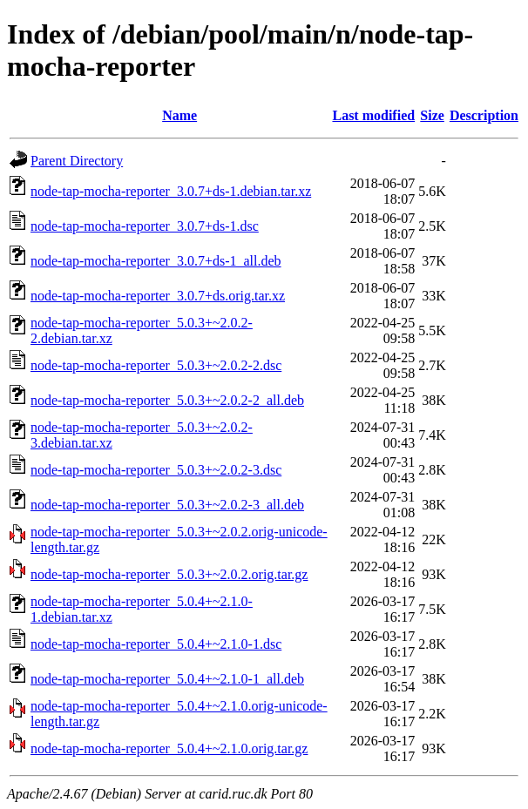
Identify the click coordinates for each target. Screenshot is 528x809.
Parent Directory (76, 160)
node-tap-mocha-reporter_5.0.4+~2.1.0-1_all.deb (167, 678)
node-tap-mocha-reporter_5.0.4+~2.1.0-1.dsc (155, 644)
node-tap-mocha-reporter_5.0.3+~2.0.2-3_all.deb (167, 504)
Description (484, 115)
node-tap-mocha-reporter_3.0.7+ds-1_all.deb (155, 260)
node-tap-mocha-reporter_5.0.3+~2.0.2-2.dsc (155, 365)
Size (432, 115)
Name (179, 115)
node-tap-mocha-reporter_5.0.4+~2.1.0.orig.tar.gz (169, 748)
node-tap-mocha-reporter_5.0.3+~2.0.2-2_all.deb (167, 400)
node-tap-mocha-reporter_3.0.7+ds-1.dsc (144, 226)
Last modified (373, 115)
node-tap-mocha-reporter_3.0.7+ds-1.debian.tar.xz (170, 191)
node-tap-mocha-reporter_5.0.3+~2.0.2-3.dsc (155, 469)
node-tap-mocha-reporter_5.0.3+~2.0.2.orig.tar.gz (169, 574)
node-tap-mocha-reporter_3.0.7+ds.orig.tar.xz (157, 295)
